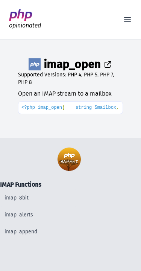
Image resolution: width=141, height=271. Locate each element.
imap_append (21, 231)
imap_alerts (19, 215)
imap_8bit (17, 198)
